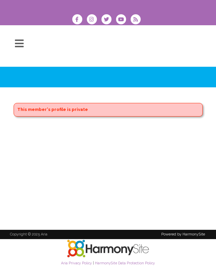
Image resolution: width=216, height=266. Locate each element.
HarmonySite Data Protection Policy (125, 263)
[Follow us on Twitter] (108, 20)
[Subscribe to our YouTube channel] (123, 20)
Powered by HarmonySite (183, 234)
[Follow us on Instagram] (94, 20)
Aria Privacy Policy (76, 263)
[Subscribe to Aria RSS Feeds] (137, 20)
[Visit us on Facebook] (79, 20)
